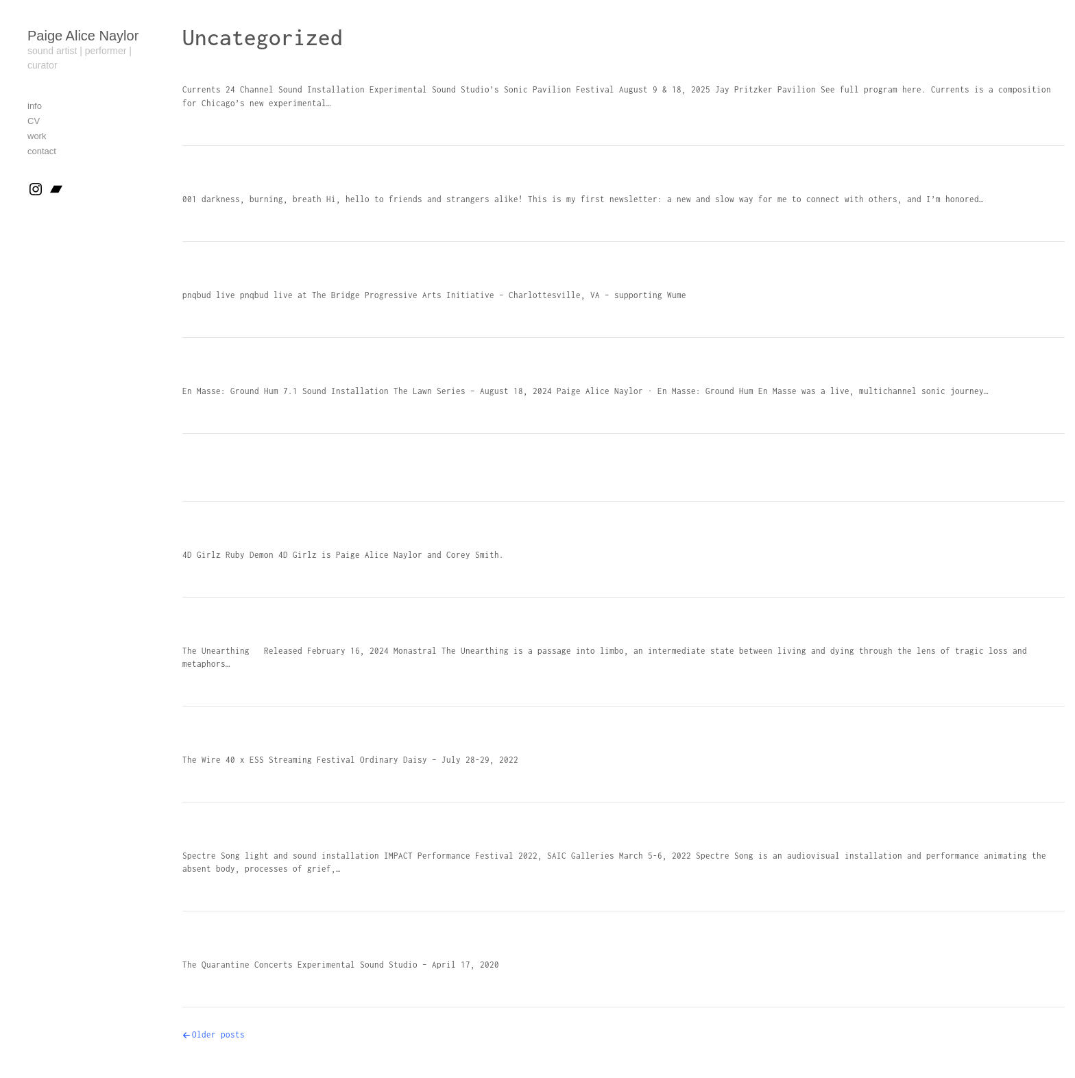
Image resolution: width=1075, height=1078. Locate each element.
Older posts (218, 1034)
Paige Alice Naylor (82, 35)
